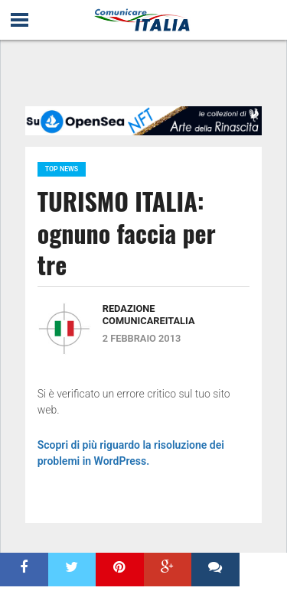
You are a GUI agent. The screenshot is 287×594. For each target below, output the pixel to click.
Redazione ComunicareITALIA (149, 314)
